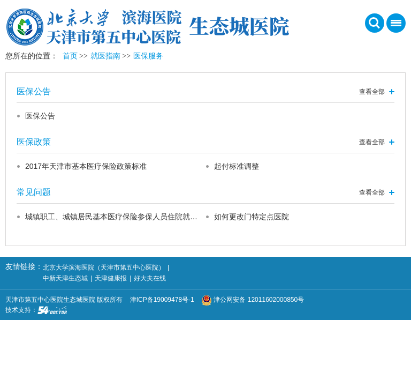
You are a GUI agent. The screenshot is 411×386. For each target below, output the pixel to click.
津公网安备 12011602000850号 (252, 299)
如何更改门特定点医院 (251, 216)
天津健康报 (111, 278)
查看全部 (372, 91)
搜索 (374, 23)
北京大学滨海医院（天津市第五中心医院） (104, 267)
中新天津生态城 (65, 278)
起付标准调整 (236, 166)
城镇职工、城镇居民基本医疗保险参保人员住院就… (111, 216)
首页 (70, 56)
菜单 (393, 26)
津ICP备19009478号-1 (165, 299)
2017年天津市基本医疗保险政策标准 (86, 166)
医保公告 (40, 116)
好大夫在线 (150, 278)
